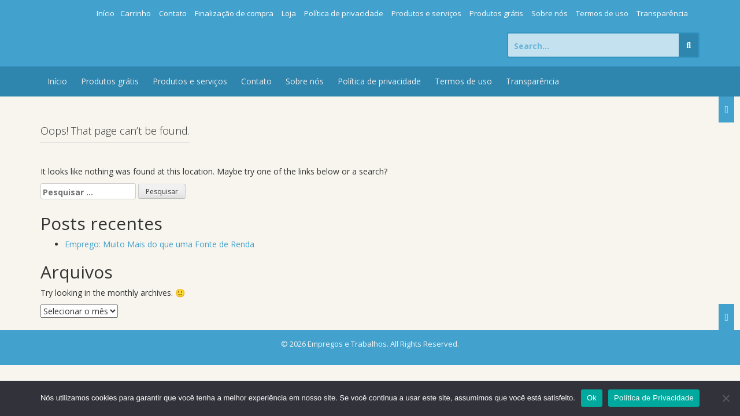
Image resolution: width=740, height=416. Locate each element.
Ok (592, 397)
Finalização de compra (234, 13)
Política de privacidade (343, 13)
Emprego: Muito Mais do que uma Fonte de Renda (159, 244)
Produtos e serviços (426, 13)
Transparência (662, 13)
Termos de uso (602, 13)
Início (105, 13)
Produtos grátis (496, 13)
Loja (289, 13)
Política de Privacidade (654, 397)
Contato (173, 13)
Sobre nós (549, 13)
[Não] (725, 398)
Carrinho (135, 13)
